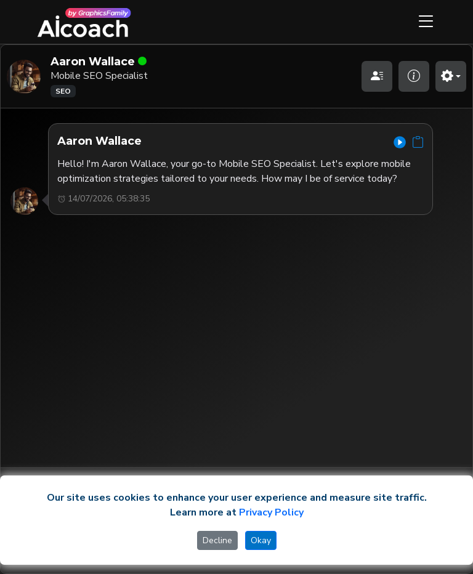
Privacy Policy (271, 512)
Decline (217, 540)
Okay (261, 540)
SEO (63, 91)
